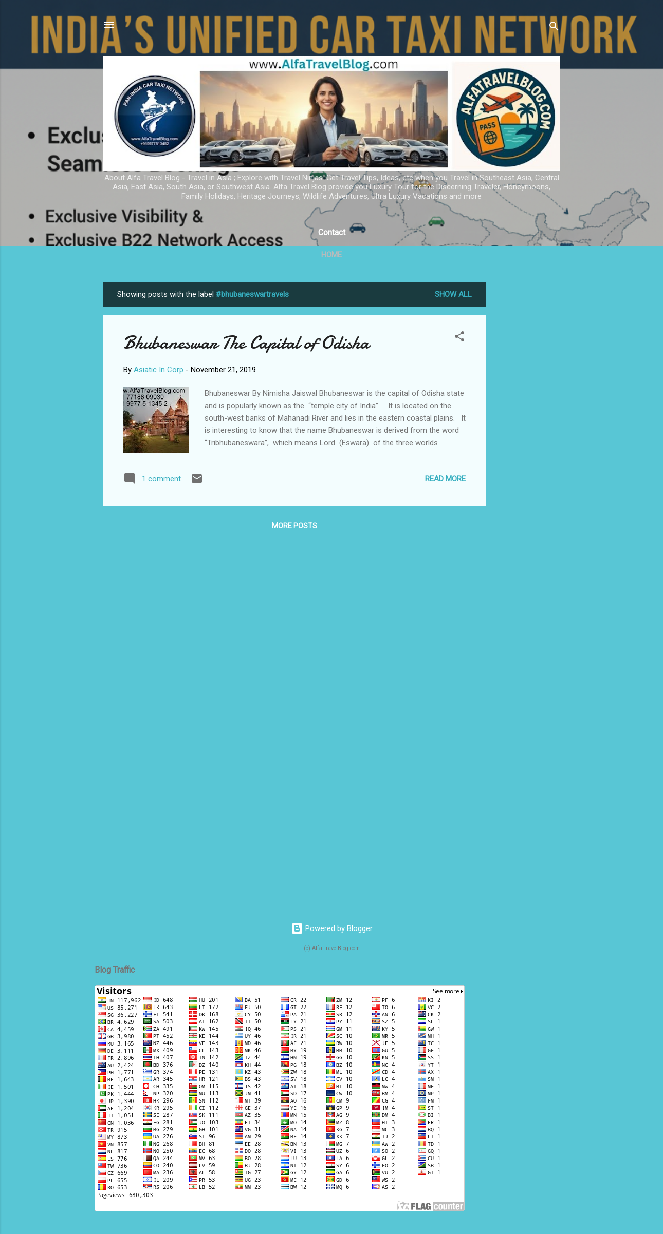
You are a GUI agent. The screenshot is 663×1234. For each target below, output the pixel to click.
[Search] (554, 28)
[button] (459, 338)
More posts (294, 526)
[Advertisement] (527, 436)
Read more (445, 478)
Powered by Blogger (332, 928)
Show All (453, 294)
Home (331, 254)
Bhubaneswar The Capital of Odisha (246, 342)
